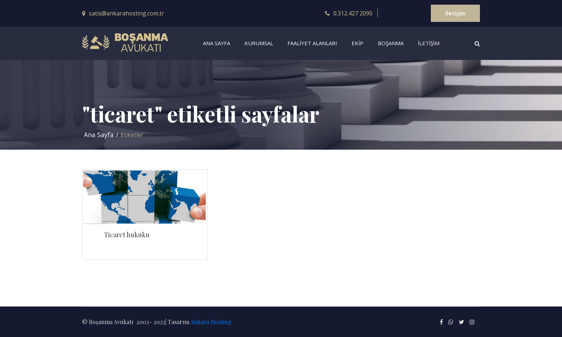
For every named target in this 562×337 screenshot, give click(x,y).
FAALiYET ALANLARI (312, 43)
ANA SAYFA (216, 43)
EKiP (357, 43)
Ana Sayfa (99, 134)
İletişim (455, 13)
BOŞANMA (391, 43)
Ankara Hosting (211, 322)
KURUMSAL (258, 43)
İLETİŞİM (428, 43)
